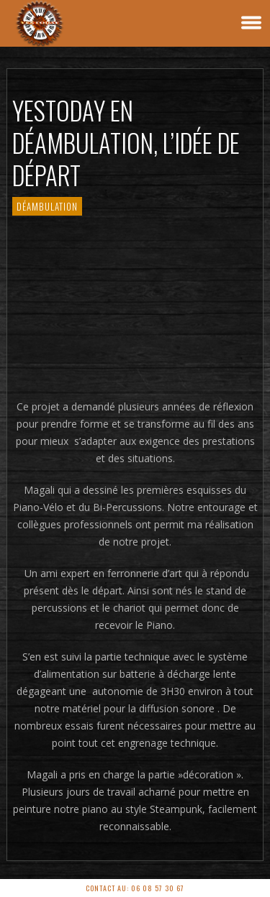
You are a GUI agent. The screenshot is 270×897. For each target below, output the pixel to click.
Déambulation (47, 206)
